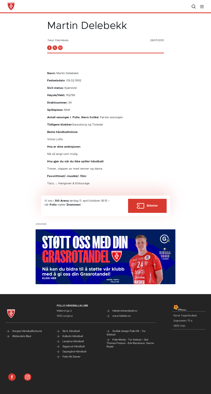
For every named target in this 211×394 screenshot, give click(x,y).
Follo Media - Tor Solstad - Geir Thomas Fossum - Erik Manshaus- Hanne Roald (130, 343)
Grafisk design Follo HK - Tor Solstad (126, 333)
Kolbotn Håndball (70, 336)
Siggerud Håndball (71, 346)
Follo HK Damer (69, 357)
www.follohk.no (119, 316)
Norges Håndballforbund (24, 331)
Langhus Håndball (70, 341)
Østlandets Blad (19, 336)
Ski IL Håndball (68, 331)
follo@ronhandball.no (122, 311)
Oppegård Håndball (71, 351)
